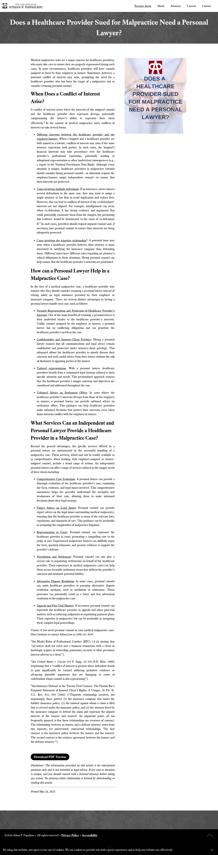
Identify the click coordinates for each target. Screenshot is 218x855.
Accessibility (89, 835)
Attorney (175, 6)
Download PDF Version (50, 757)
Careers (191, 6)
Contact (206, 6)
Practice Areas (143, 6)
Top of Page (209, 835)
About (160, 6)
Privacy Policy (70, 835)
